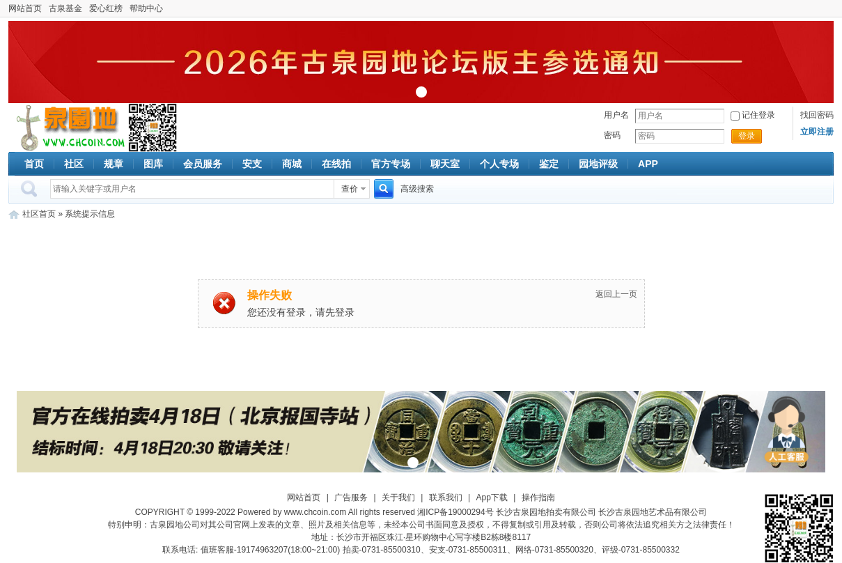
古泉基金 (65, 8)
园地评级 (598, 163)
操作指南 (538, 497)
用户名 (616, 115)
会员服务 (202, 163)
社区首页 (39, 214)
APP (648, 163)
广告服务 (351, 497)
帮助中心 (146, 8)
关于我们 (398, 497)
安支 (252, 163)
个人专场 (499, 163)
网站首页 (25, 8)
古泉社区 (68, 127)
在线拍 (336, 163)
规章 (113, 163)
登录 (746, 136)
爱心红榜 (106, 8)
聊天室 (445, 163)
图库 (153, 163)
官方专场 (390, 163)
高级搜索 (417, 189)
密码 (612, 135)
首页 (34, 163)
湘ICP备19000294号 (455, 512)
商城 (292, 163)
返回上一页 (616, 294)
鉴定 (549, 163)
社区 (74, 163)
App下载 (492, 497)
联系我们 (445, 497)
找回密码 (817, 115)
